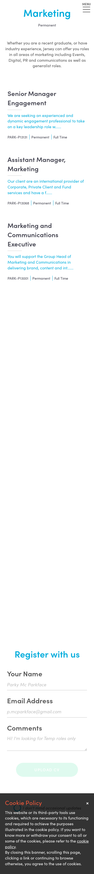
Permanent (47, 24)
